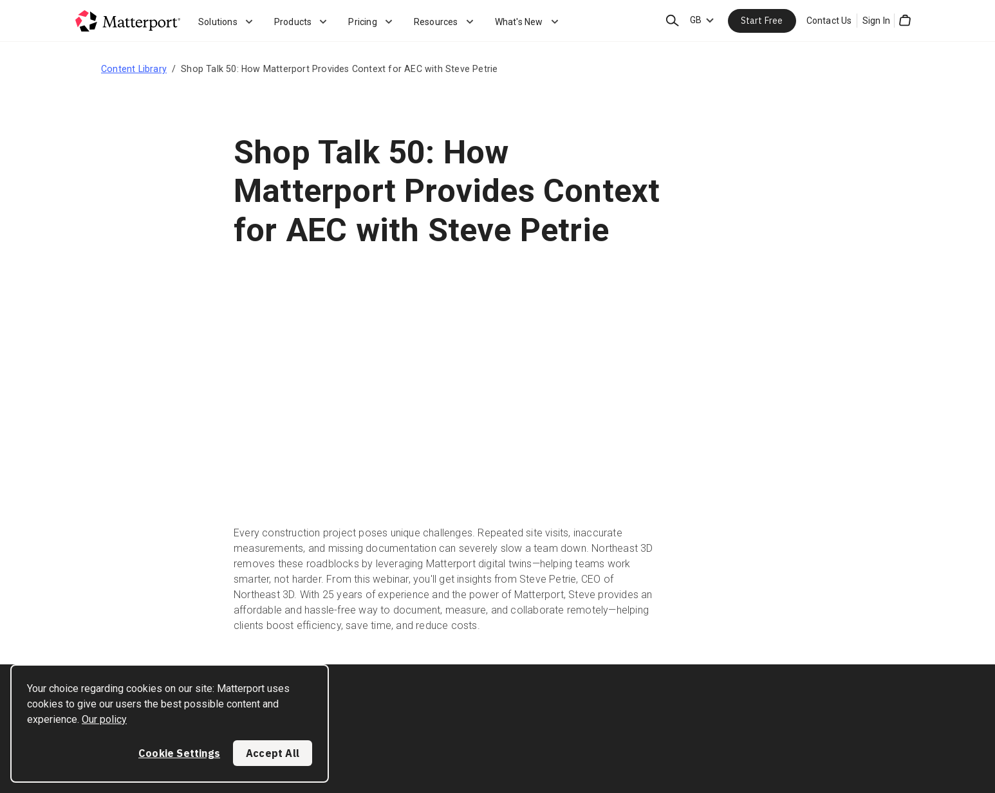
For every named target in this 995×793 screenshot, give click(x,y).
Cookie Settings (179, 753)
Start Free (762, 20)
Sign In (876, 20)
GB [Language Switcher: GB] (696, 20)
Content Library (134, 69)
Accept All (272, 753)
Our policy (104, 719)
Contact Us (829, 20)
